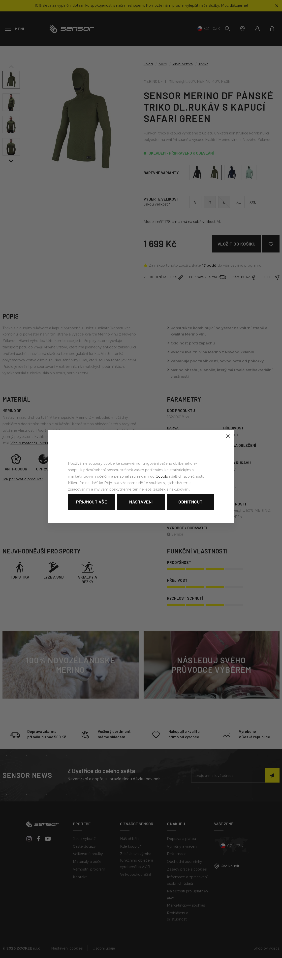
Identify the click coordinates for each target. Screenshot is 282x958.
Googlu (162, 476)
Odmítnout (190, 501)
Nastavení (141, 501)
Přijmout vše (91, 501)
